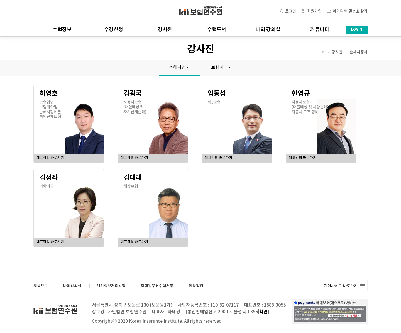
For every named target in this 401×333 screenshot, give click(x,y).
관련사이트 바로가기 (341, 285)
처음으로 (40, 286)
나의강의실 (72, 286)
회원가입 (314, 11)
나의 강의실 (268, 29)
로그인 (290, 11)
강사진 (165, 29)
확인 (263, 311)
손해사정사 (358, 52)
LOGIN (356, 29)
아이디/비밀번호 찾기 (350, 11)
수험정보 (62, 29)
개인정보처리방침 (111, 286)
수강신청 (113, 29)
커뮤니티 (319, 29)
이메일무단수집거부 (157, 286)
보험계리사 (221, 67)
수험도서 (216, 29)
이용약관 (196, 286)
